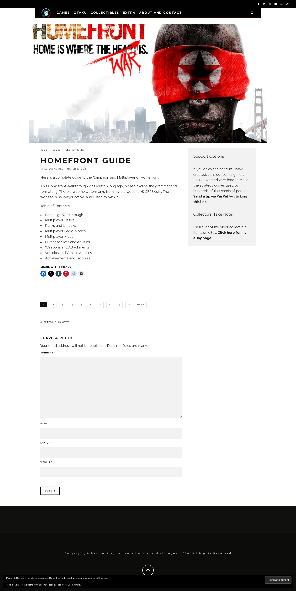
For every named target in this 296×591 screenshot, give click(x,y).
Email (45, 443)
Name (44, 424)
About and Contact (160, 13)
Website (46, 462)
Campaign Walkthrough (64, 215)
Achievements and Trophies (67, 258)
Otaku (80, 13)
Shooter (64, 322)
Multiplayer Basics (60, 220)
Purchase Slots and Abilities (67, 242)
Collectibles (105, 13)
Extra (129, 13)
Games (63, 13)
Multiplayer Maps (59, 236)
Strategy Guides (51, 169)
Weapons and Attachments (67, 247)
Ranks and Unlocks (60, 226)
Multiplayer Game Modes (65, 231)
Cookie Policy (74, 584)
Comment (47, 353)
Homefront (49, 322)
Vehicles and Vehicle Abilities (68, 253)
